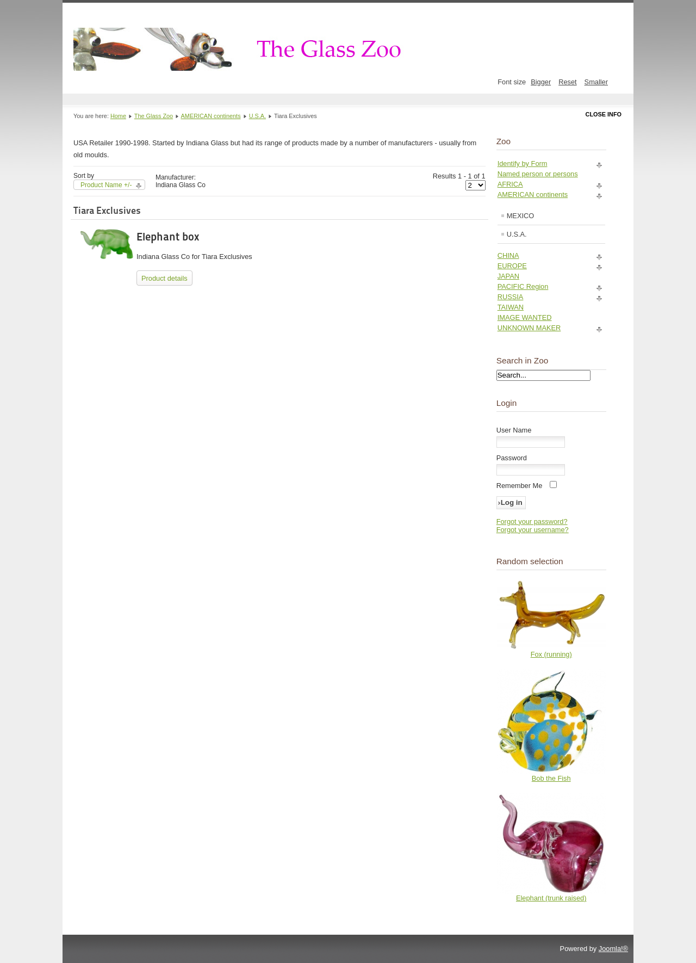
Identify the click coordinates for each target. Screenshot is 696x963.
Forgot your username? (532, 530)
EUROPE (512, 266)
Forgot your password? (532, 521)
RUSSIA (511, 297)
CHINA (508, 255)
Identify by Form (523, 163)
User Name (514, 430)
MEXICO (520, 216)
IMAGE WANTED (525, 317)
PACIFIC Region (523, 286)
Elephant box (168, 236)
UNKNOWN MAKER (529, 328)
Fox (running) (551, 654)
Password (511, 458)
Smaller (596, 82)
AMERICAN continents (211, 116)
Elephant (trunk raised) (551, 898)
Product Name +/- (106, 185)
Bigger (541, 82)
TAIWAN (511, 307)
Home (118, 116)
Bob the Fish (551, 778)
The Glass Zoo (153, 116)
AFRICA (510, 184)
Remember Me (519, 486)
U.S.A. (257, 116)
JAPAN (508, 276)
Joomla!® (613, 949)
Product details (164, 278)
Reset (567, 82)
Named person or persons (538, 174)
